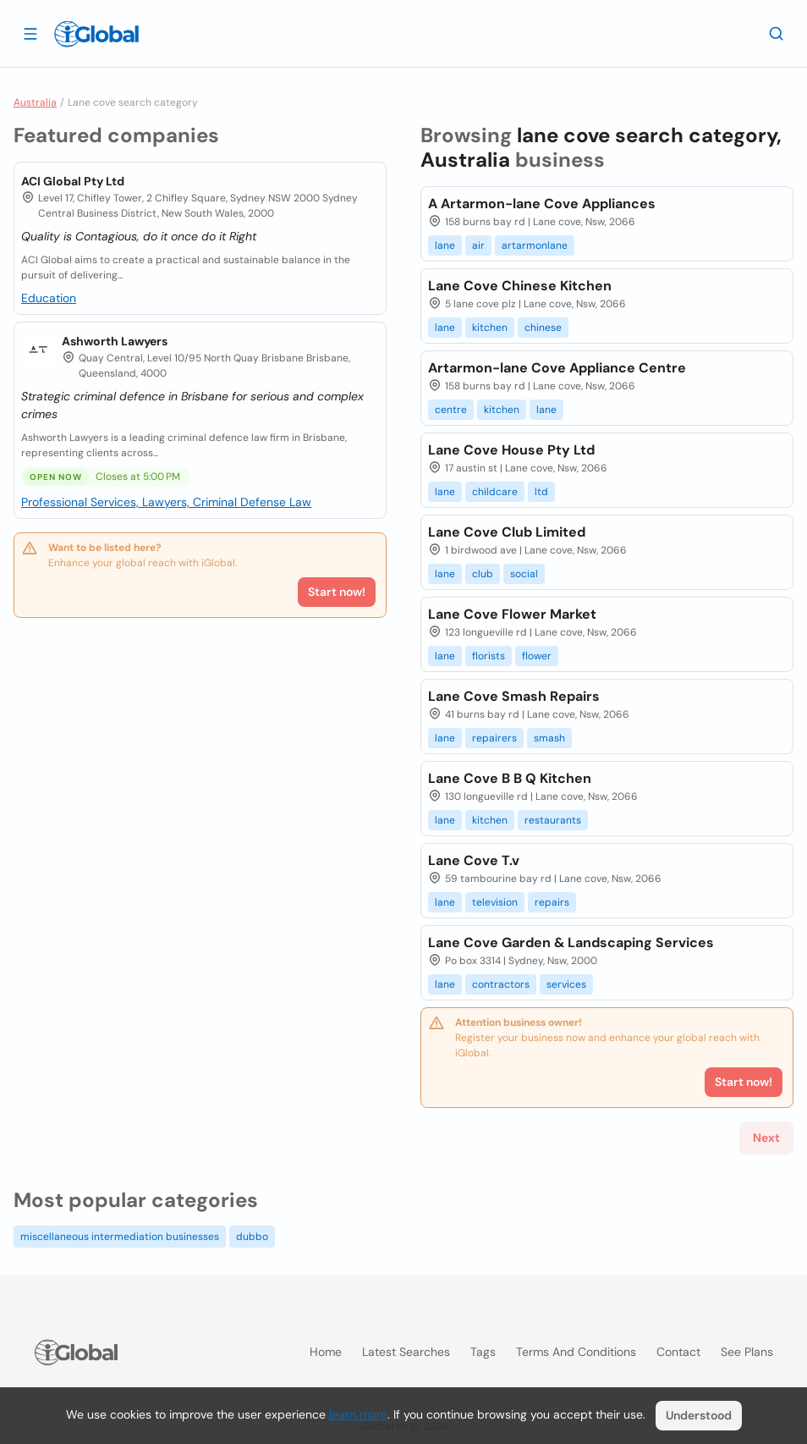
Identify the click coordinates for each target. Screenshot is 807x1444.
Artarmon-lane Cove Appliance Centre (557, 368)
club (482, 574)
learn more (358, 1414)
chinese (543, 327)
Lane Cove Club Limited (506, 532)
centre (451, 409)
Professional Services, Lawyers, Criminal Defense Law (166, 502)
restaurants (552, 820)
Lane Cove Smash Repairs (514, 696)
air (478, 245)
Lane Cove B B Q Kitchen (509, 778)
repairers (494, 738)
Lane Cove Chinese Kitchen (520, 286)
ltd (541, 492)
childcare (495, 492)
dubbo (252, 1236)
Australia (35, 102)
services (566, 984)
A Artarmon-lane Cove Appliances (542, 203)
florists (488, 656)
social (524, 574)
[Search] (776, 33)
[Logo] (96, 34)
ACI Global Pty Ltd (72, 181)
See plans (747, 1351)
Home (326, 1351)
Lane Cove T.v (473, 860)
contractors (501, 984)
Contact (678, 1351)
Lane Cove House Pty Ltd (511, 450)
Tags (483, 1351)
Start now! (336, 591)
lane (445, 245)
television (495, 902)
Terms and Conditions (576, 1351)
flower (537, 656)
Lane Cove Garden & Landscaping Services (571, 942)
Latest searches (406, 1351)
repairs (552, 902)
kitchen (490, 327)
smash (549, 738)
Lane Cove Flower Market (512, 614)
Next (766, 1137)
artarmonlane (535, 245)
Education (48, 298)
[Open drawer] (30, 33)
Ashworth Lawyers (114, 341)
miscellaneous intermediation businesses (119, 1236)
